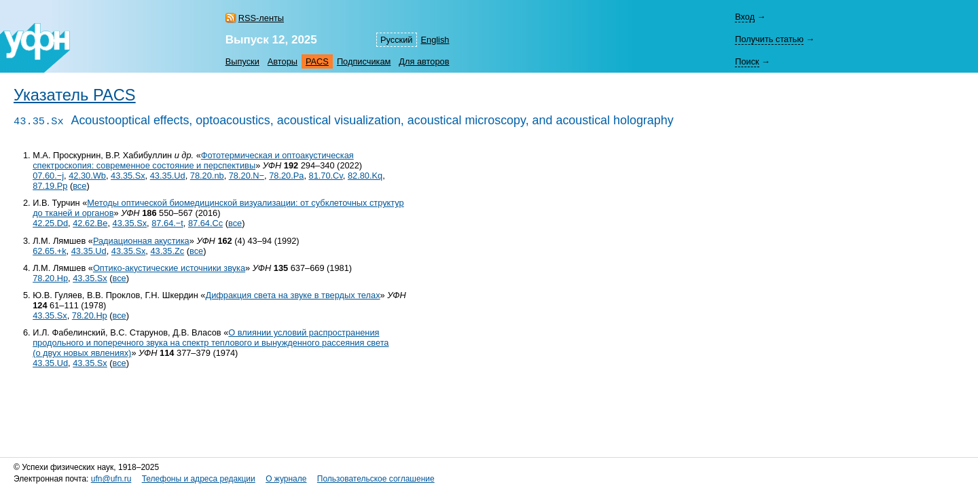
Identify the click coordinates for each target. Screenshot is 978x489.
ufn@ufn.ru (111, 479)
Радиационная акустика (141, 241)
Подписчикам (364, 61)
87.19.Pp (50, 186)
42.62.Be (90, 223)
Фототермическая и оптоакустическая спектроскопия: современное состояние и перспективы (193, 160)
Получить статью (769, 39)
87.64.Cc (205, 223)
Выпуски (242, 61)
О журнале (286, 479)
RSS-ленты (261, 18)
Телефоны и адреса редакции (198, 479)
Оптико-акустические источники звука (169, 268)
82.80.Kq (365, 175)
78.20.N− (246, 175)
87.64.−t (167, 223)
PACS (317, 61)
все (79, 186)
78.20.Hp (50, 278)
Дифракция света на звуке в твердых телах (293, 295)
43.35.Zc (167, 251)
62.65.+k (49, 251)
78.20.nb (207, 175)
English (435, 40)
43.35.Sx (128, 175)
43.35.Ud (167, 175)
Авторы (282, 61)
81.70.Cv (326, 175)
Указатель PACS (75, 95)
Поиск (747, 61)
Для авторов (424, 61)
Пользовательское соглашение (376, 479)
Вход (745, 17)
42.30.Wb (87, 175)
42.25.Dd (50, 223)
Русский (396, 40)
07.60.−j (48, 175)
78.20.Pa (286, 175)
